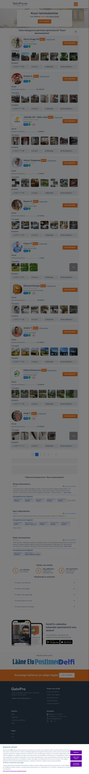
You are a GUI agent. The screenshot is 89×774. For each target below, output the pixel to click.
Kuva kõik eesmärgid (76, 764)
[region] (44, 759)
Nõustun (76, 752)
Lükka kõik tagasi (76, 757)
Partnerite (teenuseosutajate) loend (14, 771)
